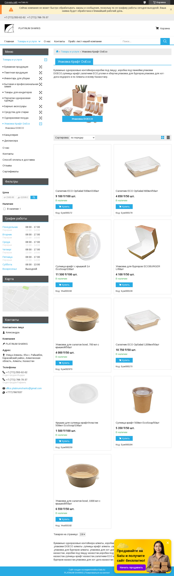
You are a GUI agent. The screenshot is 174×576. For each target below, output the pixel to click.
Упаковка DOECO (82, 119)
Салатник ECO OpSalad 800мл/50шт (137, 191)
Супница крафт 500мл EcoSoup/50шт (137, 422)
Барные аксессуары (15, 106)
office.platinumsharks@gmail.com (24, 388)
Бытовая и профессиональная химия (21, 85)
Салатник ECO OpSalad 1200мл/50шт (137, 344)
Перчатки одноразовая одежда (17, 99)
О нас (47, 41)
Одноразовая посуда (16, 117)
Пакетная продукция (16, 72)
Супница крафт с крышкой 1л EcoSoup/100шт (73, 267)
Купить (65, 206)
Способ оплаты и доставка (19, 159)
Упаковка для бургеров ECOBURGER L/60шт (138, 267)
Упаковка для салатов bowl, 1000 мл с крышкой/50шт (78, 502)
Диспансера (11, 140)
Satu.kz (101, 570)
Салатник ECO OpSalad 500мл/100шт (77, 191)
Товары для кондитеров (18, 92)
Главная (9, 41)
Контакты (59, 41)
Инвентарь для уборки (17, 78)
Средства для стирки (16, 112)
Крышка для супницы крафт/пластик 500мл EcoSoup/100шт (77, 424)
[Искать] (165, 41)
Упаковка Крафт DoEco (17, 123)
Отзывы (7, 165)
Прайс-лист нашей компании (85, 41)
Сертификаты (11, 171)
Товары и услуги (27, 41)
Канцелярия (11, 135)
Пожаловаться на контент (97, 573)
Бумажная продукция (16, 66)
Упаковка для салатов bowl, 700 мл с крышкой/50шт (77, 346)
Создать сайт (11, 2)
